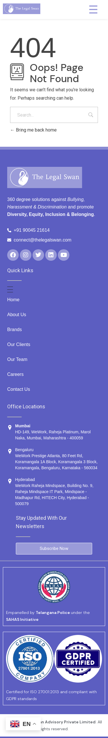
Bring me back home (33, 130)
